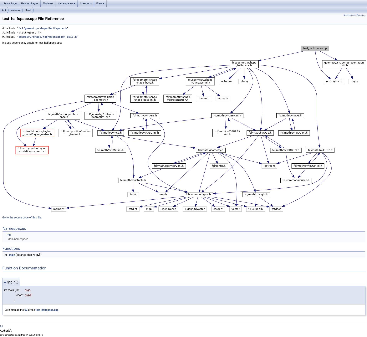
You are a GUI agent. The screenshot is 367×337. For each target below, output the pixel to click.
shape (28, 10)
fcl (9, 234)
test (4, 10)
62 (26, 309)
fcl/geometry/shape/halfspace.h (42, 28)
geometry (15, 10)
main (12, 254)
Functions (361, 15)
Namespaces (66, 3)
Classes (86, 3)
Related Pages (29, 3)
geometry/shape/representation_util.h (47, 37)
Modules (48, 3)
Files (100, 3)
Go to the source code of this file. (22, 217)
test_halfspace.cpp (47, 309)
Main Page (10, 3)
